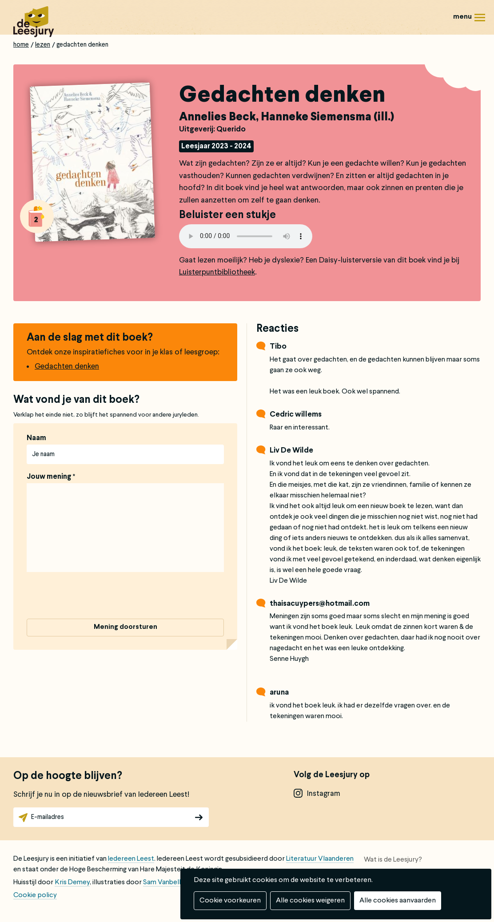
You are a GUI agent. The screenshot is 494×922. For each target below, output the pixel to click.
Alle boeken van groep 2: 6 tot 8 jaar (37, 216)
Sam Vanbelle (164, 882)
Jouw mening (49, 477)
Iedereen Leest (131, 858)
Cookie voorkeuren (230, 900)
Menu (479, 20)
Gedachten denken (67, 366)
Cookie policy (35, 895)
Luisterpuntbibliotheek (217, 272)
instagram (323, 794)
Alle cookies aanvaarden (397, 900)
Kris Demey (72, 882)
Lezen (42, 45)
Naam (36, 438)
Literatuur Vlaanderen (320, 858)
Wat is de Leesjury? (393, 859)
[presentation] (94, 597)
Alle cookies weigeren (310, 900)
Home (21, 45)
